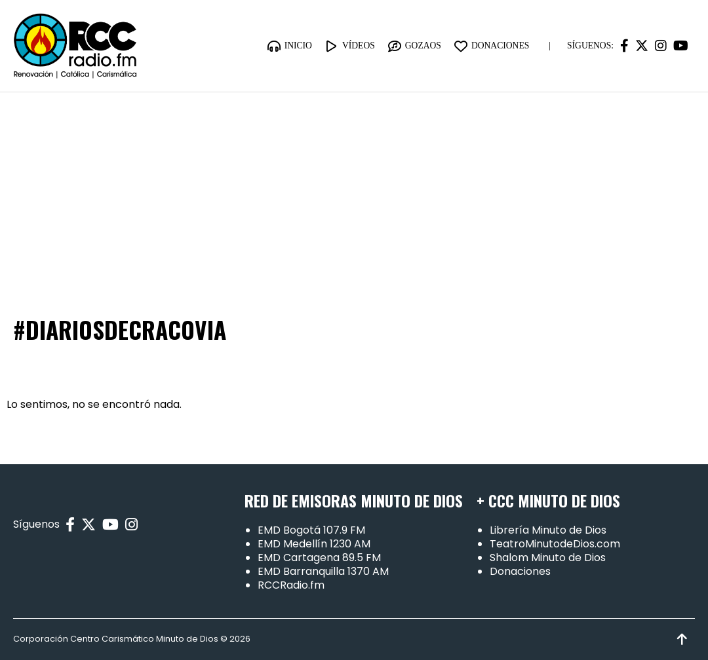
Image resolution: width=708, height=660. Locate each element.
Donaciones (520, 571)
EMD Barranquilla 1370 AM (323, 571)
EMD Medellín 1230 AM (314, 543)
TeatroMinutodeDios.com (555, 543)
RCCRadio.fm (291, 585)
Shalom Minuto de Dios (548, 557)
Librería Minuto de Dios (548, 530)
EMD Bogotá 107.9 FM (311, 530)
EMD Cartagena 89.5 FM (319, 557)
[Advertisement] (354, 190)
